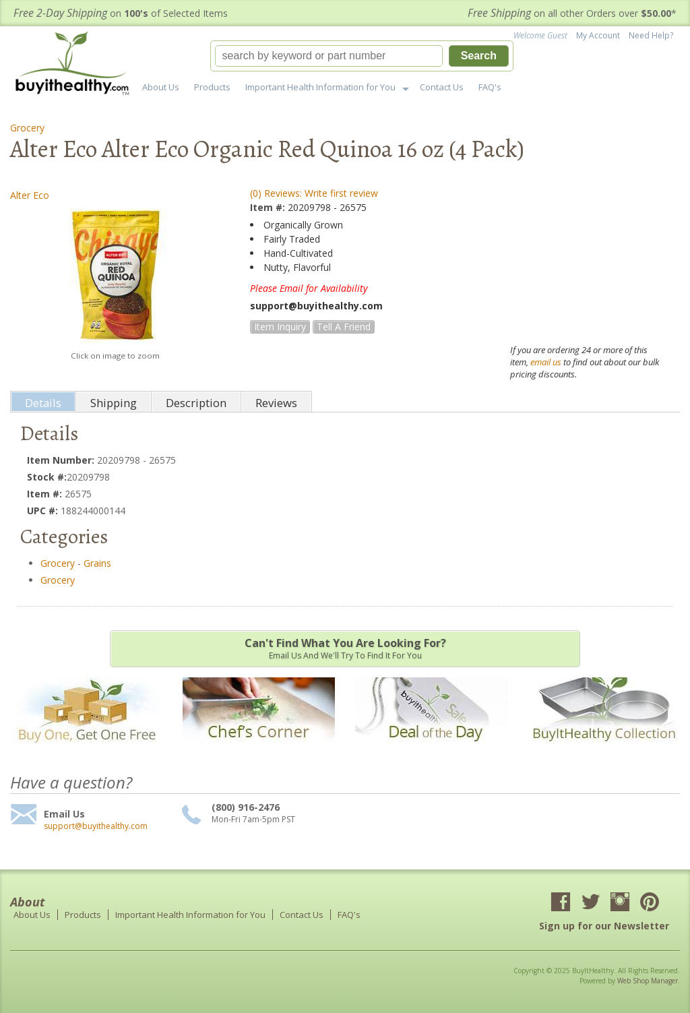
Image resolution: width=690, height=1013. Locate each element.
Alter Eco (29, 195)
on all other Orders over (572, 13)
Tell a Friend (344, 326)
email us (545, 362)
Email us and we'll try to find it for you (345, 648)
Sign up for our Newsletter (604, 925)
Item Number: (62, 460)
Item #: (269, 207)
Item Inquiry (280, 326)
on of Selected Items (120, 13)
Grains (97, 563)
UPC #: (44, 510)
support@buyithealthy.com (96, 826)
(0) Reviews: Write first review (314, 193)
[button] (361, 55)
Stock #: (47, 476)
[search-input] (329, 56)
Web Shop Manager (647, 980)
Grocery (27, 127)
